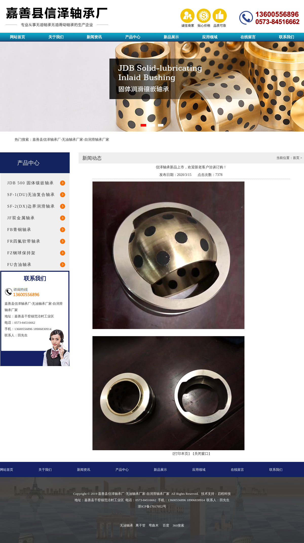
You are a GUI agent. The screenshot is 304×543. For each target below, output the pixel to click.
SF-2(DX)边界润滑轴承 (31, 206)
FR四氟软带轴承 (24, 241)
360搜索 (178, 525)
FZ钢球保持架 (21, 253)
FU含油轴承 (19, 264)
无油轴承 (126, 525)
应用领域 (209, 37)
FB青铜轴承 (19, 229)
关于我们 (56, 37)
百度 (166, 525)
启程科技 (224, 494)
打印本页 (181, 454)
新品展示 (171, 37)
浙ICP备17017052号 (152, 506)
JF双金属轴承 (21, 218)
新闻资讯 (94, 37)
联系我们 (286, 37)
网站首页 (17, 37)
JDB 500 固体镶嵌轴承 (30, 183)
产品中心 (132, 37)
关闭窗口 (201, 454)
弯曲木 (154, 525)
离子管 (140, 525)
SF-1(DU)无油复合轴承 (31, 194)
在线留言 (248, 37)
